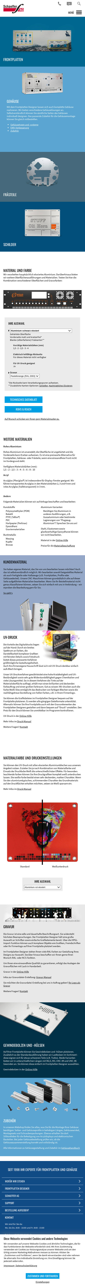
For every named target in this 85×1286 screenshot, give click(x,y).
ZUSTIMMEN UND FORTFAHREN (42, 1276)
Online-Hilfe (62, 540)
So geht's (8, 592)
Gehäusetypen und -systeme (24, 124)
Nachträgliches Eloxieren (60, 385)
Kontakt (24, 726)
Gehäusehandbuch (70, 1147)
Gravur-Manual (43, 977)
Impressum (9, 1265)
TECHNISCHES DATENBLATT (23, 400)
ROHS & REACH (23, 409)
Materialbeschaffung (64, 545)
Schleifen (43, 385)
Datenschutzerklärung (26, 1265)
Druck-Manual (24, 721)
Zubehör (14, 130)
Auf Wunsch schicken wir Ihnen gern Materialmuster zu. (32, 418)
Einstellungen (42, 1281)
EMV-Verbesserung (19, 127)
